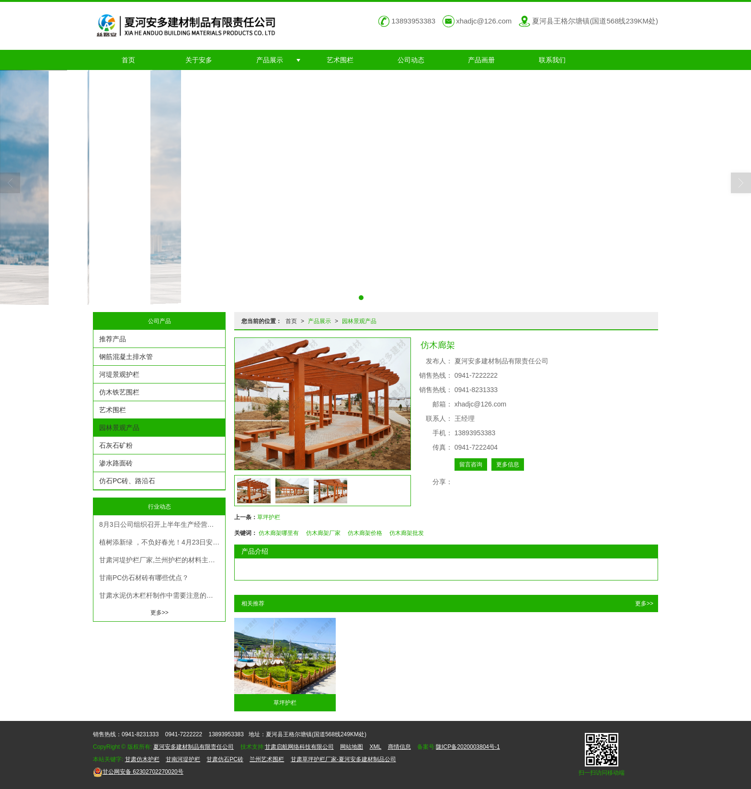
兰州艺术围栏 (267, 759)
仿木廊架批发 (406, 533)
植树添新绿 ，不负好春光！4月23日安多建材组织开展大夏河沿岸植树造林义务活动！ (162, 542)
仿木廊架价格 (365, 533)
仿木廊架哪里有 (279, 533)
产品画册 (481, 60)
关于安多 (198, 60)
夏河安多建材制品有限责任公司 (193, 746)
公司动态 (411, 60)
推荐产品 (112, 339)
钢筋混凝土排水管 (126, 356)
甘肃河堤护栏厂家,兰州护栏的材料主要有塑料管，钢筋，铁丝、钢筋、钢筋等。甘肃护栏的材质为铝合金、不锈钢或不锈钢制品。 (162, 560)
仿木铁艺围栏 (119, 392)
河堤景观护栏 (119, 374)
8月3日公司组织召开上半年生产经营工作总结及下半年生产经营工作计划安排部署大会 (162, 524)
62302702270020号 (138, 771)
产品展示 (269, 60)
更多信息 (507, 464)
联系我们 (552, 60)
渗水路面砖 (116, 463)
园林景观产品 (359, 321)
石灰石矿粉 (116, 445)
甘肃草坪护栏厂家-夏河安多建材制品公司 (343, 759)
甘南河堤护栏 (183, 759)
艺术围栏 (340, 60)
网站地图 (351, 746)
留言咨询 (470, 464)
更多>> (644, 603)
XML (376, 746)
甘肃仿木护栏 (142, 759)
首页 (128, 60)
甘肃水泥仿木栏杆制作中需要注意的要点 (159, 595)
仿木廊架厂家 (323, 533)
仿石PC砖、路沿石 (127, 481)
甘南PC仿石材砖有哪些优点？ (144, 577)
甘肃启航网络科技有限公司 (299, 746)
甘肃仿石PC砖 (224, 759)
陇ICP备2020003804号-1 (468, 746)
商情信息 (399, 746)
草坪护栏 (268, 517)
